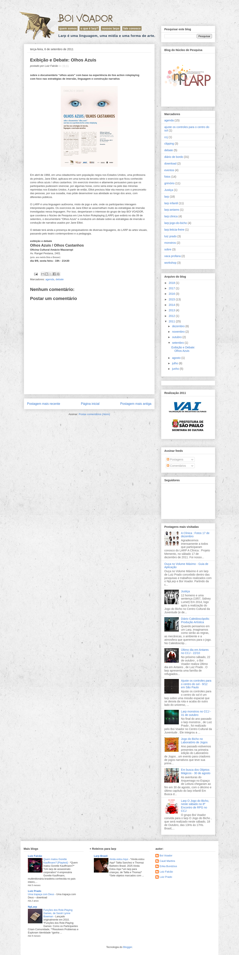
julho (175, 363)
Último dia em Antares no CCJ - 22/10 (195, 651)
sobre (167, 249)
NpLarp (32, 906)
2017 (172, 288)
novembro (178, 331)
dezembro (178, 326)
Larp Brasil (101, 855)
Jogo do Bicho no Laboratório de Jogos (194, 740)
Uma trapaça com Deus (41, 894)
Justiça (168, 190)
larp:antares (171, 209)
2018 (172, 282)
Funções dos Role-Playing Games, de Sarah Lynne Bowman (57, 913)
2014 (172, 304)
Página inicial (90, 403)
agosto (176, 357)
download (170, 163)
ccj (166, 137)
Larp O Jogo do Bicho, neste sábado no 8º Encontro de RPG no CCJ (195, 805)
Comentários (176, 465)
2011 (172, 321)
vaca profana (172, 256)
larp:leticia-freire (174, 229)
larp (166, 196)
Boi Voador (85, 18)
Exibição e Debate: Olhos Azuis (183, 349)
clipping (169, 143)
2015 (172, 299)
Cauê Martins (167, 860)
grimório (169, 183)
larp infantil (171, 203)
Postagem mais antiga (135, 403)
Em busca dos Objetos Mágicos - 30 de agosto (196, 771)
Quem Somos (68, 28)
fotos (167, 176)
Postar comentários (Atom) (94, 414)
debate (60, 279)
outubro (177, 337)
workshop (170, 262)
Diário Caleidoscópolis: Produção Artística (195, 620)
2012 (172, 316)
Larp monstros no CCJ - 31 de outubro (196, 713)
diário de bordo (173, 156)
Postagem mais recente (43, 403)
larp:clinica (171, 216)
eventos (169, 170)
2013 (172, 310)
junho (176, 368)
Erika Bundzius (168, 866)
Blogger (127, 947)
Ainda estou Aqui (119, 859)
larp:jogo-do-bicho (175, 223)
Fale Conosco (132, 28)
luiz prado (170, 236)
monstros (170, 242)
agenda (49, 279)
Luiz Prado (34, 891)
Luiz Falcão (35, 855)
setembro (178, 342)
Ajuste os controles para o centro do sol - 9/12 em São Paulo (196, 684)
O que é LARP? (89, 28)
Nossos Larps (110, 28)
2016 (172, 293)
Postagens (175, 459)
